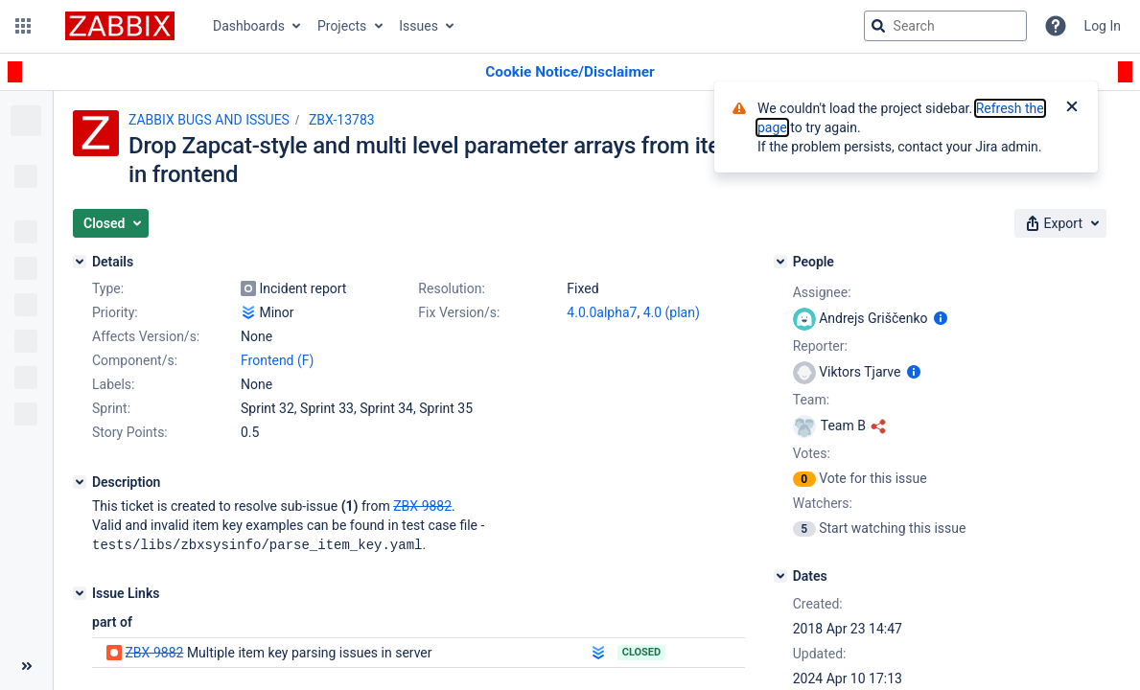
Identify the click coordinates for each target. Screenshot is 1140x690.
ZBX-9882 (154, 651)
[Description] (79, 482)
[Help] (1055, 26)
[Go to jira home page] (120, 26)
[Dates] (780, 576)
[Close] (1072, 108)
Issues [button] (418, 26)
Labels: (113, 384)
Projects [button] (341, 26)
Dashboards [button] (249, 26)
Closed (642, 651)
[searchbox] (945, 26)
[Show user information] (940, 318)
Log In (1102, 26)
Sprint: (111, 408)
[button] (23, 26)
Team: (811, 399)
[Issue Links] (79, 592)
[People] (780, 261)
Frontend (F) (277, 360)
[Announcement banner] (570, 72)
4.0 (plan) (671, 312)
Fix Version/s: (459, 312)
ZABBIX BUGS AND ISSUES (209, 119)
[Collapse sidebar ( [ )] (26, 666)
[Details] (79, 261)
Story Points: (130, 432)
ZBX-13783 (342, 119)
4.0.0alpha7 (602, 312)
